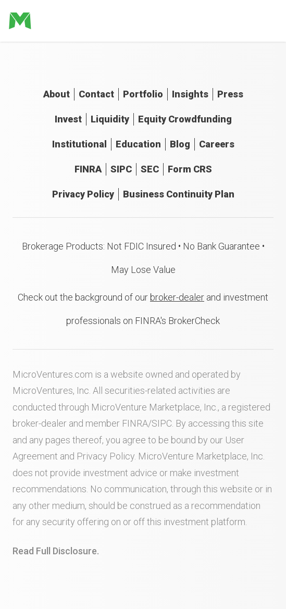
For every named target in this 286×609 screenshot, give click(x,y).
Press (230, 94)
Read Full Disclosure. (56, 550)
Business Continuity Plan (178, 194)
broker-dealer (177, 297)
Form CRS (190, 169)
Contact (96, 94)
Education (138, 144)
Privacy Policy (83, 194)
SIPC (121, 169)
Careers (216, 144)
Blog (180, 144)
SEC (150, 169)
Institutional (79, 144)
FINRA (88, 169)
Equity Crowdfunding (185, 119)
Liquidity (110, 119)
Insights (190, 94)
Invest (68, 119)
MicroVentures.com (53, 374)
